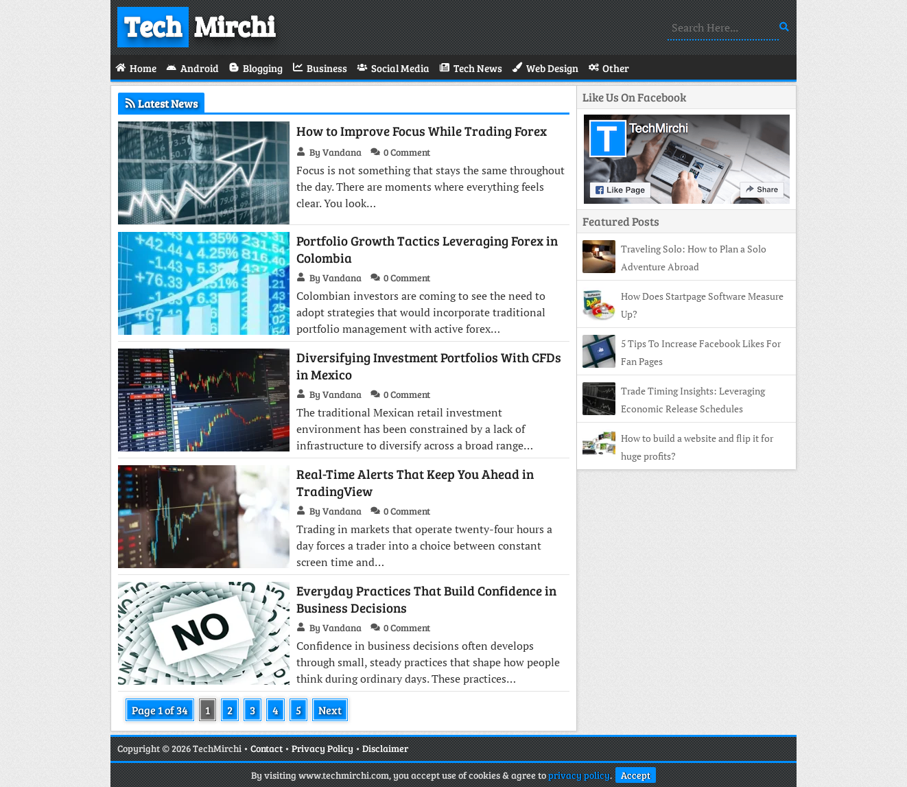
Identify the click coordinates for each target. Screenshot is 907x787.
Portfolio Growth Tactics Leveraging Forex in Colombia (427, 249)
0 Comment (407, 151)
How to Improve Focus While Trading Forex (421, 130)
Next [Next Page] (330, 710)
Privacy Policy (322, 748)
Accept (635, 775)
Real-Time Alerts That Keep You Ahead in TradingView (415, 482)
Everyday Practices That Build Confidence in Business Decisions (426, 599)
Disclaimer (385, 748)
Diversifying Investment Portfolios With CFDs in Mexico (428, 366)
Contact (266, 748)
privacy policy (579, 775)
